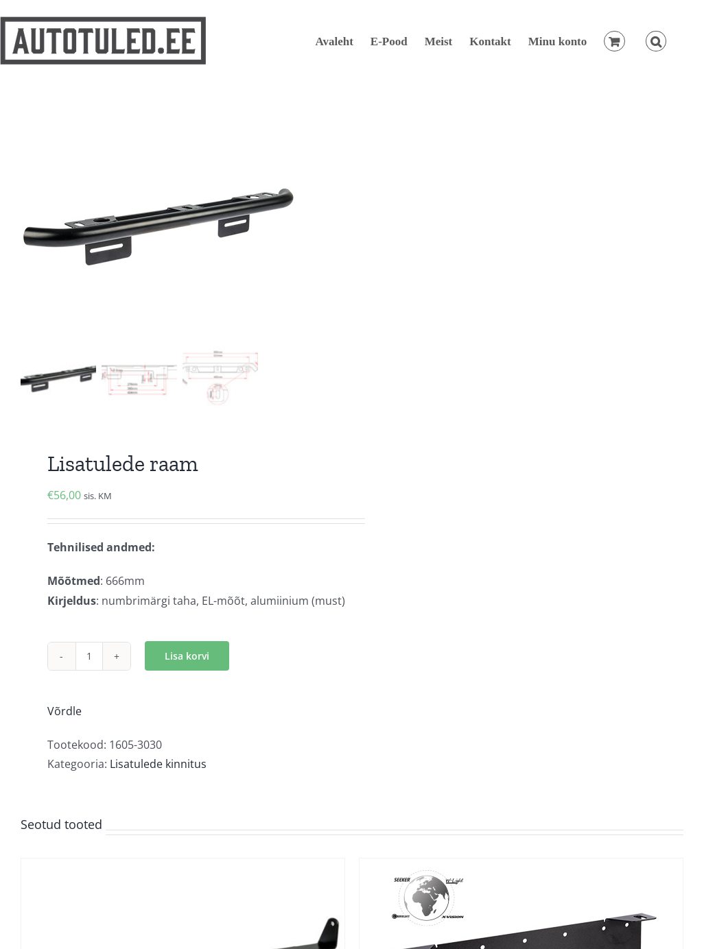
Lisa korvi (187, 655)
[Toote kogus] (89, 656)
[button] (656, 41)
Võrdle (64, 711)
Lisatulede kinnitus (158, 763)
